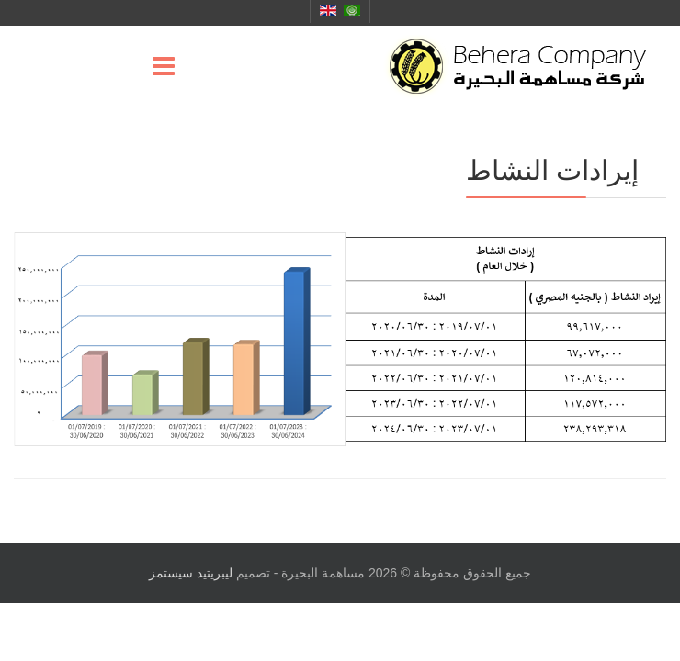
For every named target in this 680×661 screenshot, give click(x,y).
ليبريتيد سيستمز (190, 573)
